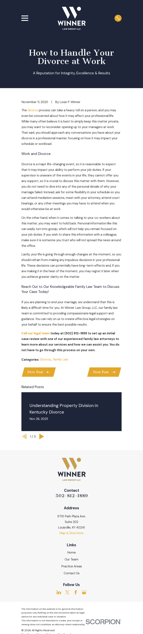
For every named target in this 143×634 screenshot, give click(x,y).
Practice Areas (71, 567)
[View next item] (42, 436)
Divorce (45, 359)
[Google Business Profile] (84, 593)
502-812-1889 (71, 496)
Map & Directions (71, 533)
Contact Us (72, 573)
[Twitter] (67, 593)
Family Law (60, 359)
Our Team (71, 560)
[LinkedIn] (59, 593)
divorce (33, 110)
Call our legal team (35, 333)
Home (71, 553)
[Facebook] (76, 593)
